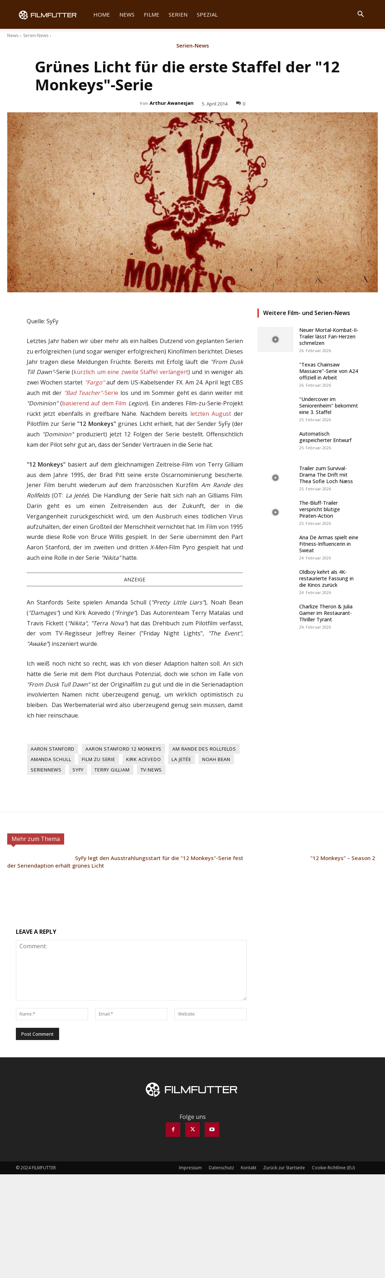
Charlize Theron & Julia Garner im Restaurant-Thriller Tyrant (326, 613)
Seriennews (46, 769)
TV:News (151, 769)
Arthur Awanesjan (172, 103)
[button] (360, 15)
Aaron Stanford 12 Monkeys (123, 749)
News (126, 14)
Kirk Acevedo (143, 759)
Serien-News (35, 35)
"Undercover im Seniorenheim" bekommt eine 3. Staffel (328, 405)
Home (101, 14)
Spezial (207, 14)
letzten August (210, 414)
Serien (178, 14)
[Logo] (52, 14)
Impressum (190, 1168)
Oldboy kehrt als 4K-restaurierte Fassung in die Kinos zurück (326, 578)
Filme (151, 14)
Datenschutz (221, 1168)
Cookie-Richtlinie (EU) (333, 1168)
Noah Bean (216, 759)
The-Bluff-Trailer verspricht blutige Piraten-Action (319, 509)
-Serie (91, 393)
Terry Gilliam (111, 769)
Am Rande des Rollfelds (204, 749)
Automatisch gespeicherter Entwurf (325, 437)
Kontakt (248, 1168)
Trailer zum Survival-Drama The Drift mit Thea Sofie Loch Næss (326, 475)
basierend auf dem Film (94, 403)
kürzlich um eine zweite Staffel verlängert (131, 372)
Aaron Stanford (53, 749)
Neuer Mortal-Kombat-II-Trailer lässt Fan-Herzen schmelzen (328, 336)
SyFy (78, 769)
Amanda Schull (51, 759)
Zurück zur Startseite (284, 1168)
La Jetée (181, 759)
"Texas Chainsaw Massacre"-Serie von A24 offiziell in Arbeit (328, 371)
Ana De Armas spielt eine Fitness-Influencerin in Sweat (328, 544)
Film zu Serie (98, 759)
